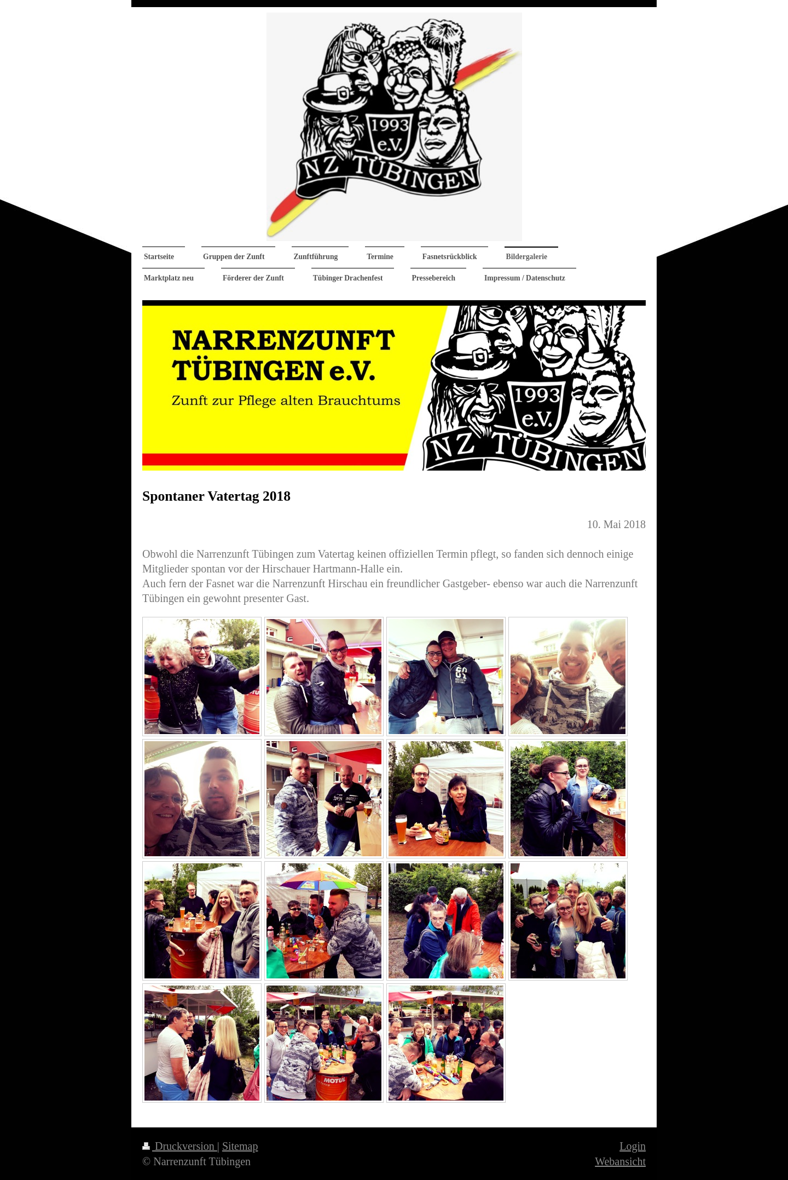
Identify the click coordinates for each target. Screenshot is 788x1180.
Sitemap (240, 1146)
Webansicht (620, 1161)
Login (632, 1146)
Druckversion (179, 1146)
